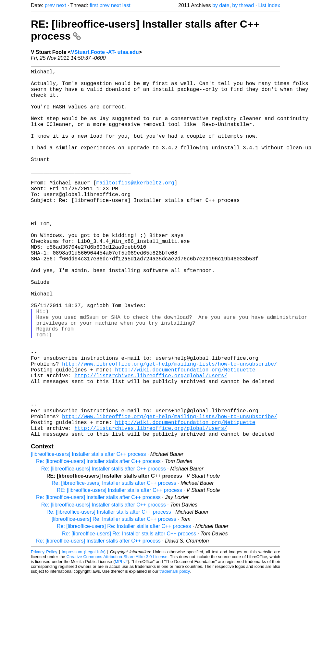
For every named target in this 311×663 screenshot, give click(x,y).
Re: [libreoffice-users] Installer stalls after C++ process (98, 543)
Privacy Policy (44, 633)
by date (220, 5)
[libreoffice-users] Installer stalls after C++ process (88, 536)
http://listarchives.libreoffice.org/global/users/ (150, 444)
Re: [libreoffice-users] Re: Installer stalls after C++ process (124, 608)
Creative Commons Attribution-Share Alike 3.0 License (117, 638)
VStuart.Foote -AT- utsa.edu (105, 52)
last (126, 5)
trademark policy (174, 653)
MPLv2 (121, 643)
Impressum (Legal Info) (84, 633)
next (61, 5)
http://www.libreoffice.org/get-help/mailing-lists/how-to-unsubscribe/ (169, 429)
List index (269, 5)
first (94, 5)
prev (50, 5)
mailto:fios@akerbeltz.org (135, 208)
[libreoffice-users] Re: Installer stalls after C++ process (114, 601)
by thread (243, 5)
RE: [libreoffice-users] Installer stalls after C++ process (119, 572)
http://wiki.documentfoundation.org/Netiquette (185, 437)
